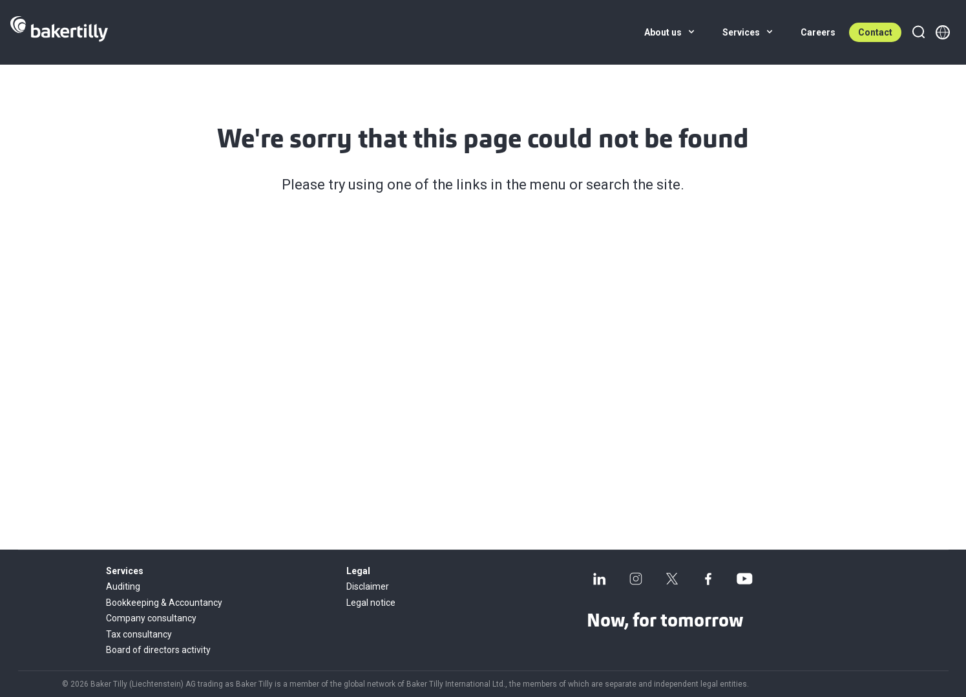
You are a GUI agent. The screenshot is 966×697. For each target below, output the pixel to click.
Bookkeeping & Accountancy (164, 602)
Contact (875, 32)
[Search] (918, 32)
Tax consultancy (139, 634)
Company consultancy (151, 618)
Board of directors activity (158, 650)
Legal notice (370, 602)
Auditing (123, 586)
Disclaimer (367, 586)
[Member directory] (942, 32)
